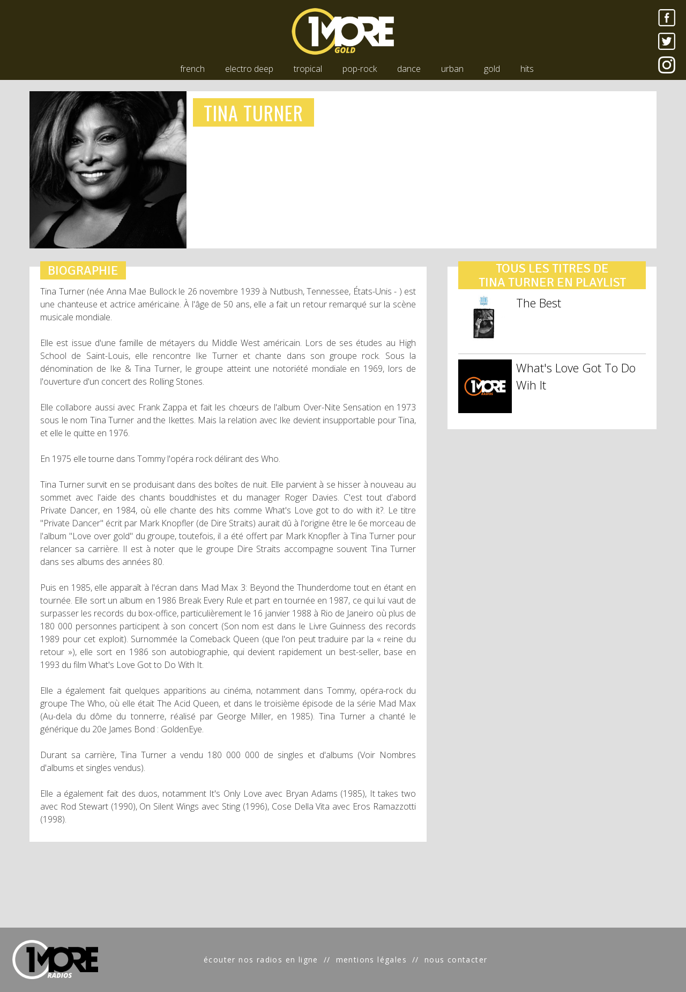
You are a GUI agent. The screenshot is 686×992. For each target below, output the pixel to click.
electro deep (249, 69)
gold (492, 69)
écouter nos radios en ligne (261, 959)
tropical (308, 69)
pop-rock (359, 69)
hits (527, 69)
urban (452, 69)
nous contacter (456, 959)
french (192, 69)
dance (409, 69)
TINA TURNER (254, 112)
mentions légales (371, 959)
